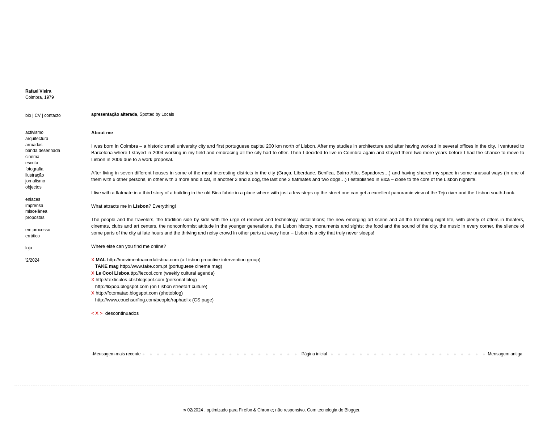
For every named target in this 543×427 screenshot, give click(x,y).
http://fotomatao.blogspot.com (126, 293)
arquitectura (36, 138)
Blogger (352, 410)
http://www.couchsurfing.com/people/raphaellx (143, 300)
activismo (34, 132)
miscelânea (36, 211)
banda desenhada (42, 150)
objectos (33, 187)
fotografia (34, 169)
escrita (31, 162)
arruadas (33, 144)
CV (38, 115)
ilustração (34, 175)
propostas (35, 217)
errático (32, 235)
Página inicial (314, 353)
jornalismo (35, 180)
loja (28, 247)
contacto (52, 115)
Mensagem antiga (505, 353)
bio (28, 115)
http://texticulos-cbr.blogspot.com (130, 279)
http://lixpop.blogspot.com (121, 286)
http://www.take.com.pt (143, 266)
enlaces (32, 199)
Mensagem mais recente (116, 353)
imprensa (34, 205)
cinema (32, 156)
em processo (37, 229)
